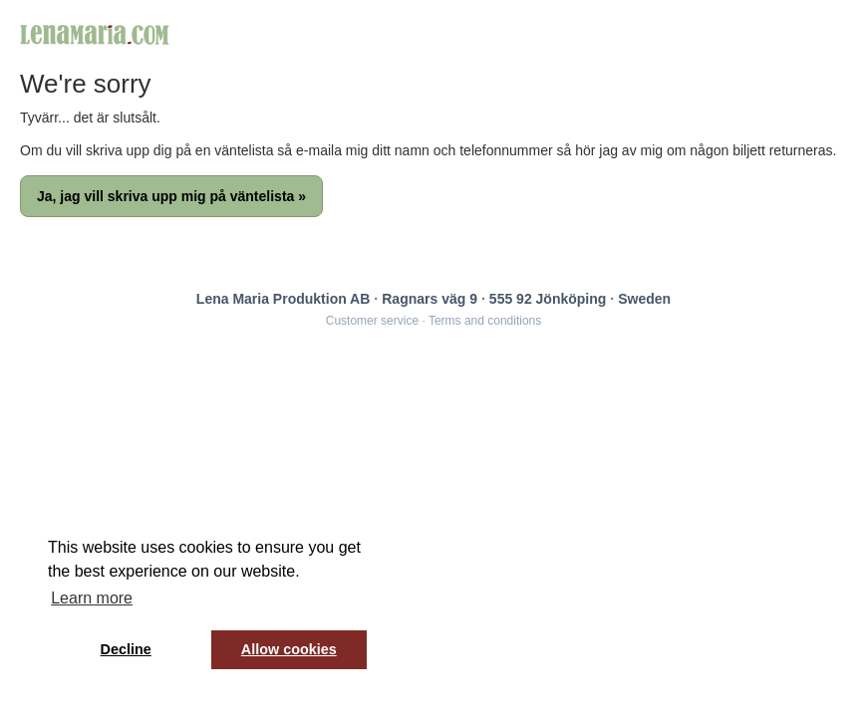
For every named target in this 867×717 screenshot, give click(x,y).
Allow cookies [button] (289, 649)
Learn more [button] (92, 598)
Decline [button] (126, 649)
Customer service (372, 321)
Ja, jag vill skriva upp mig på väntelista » (171, 196)
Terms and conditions (485, 321)
